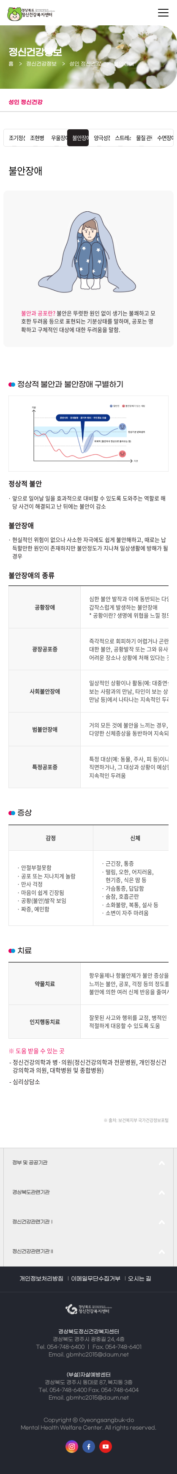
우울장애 (56, 138)
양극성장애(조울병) (99, 138)
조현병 (35, 138)
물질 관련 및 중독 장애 (141, 138)
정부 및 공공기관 (29, 1163)
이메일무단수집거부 (95, 1279)
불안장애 (77, 138)
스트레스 (120, 138)
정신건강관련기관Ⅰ (33, 1222)
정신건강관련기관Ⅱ (33, 1252)
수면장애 (162, 138)
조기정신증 (14, 138)
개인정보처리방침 (41, 1279)
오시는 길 (139, 1279)
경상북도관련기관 (30, 1193)
